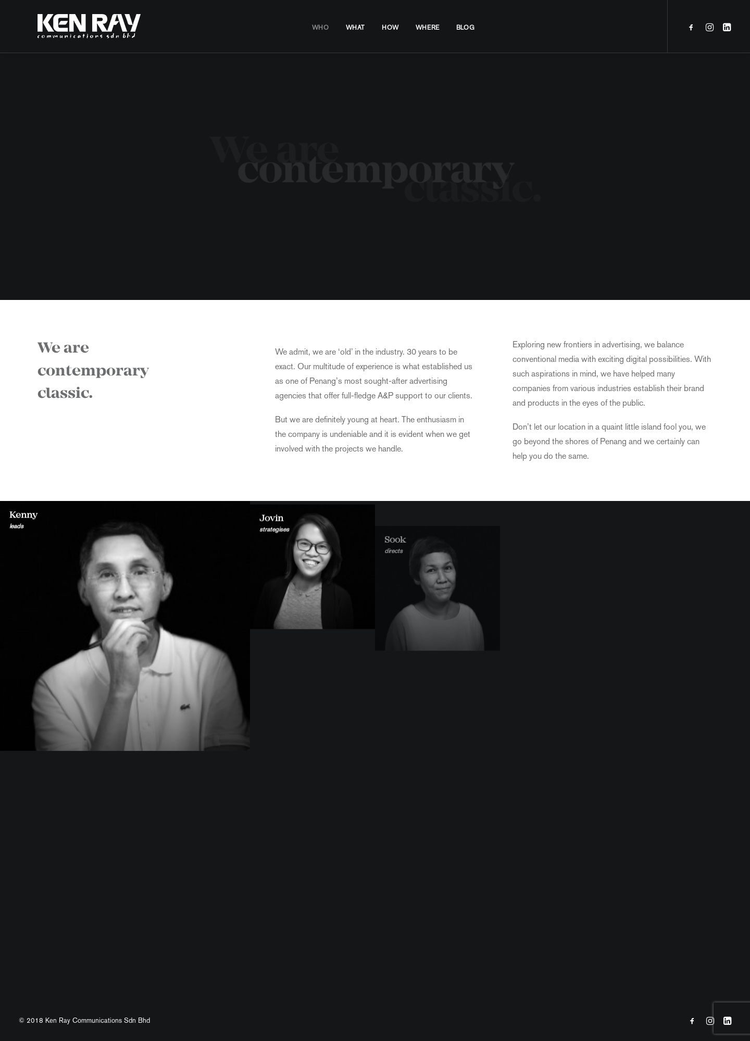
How (381, 27)
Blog (456, 27)
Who (311, 27)
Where (418, 27)
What (346, 27)
